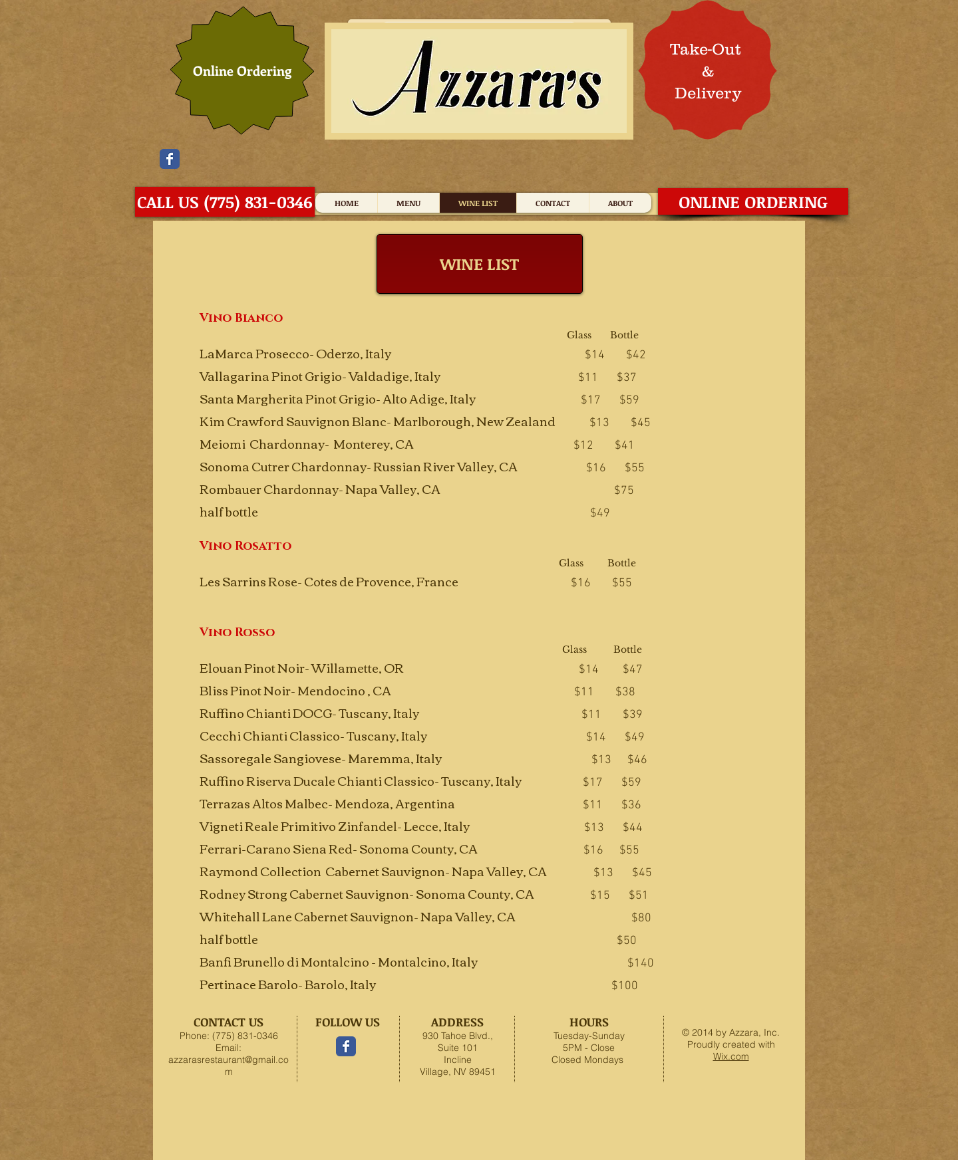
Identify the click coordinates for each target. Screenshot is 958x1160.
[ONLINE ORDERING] (753, 201)
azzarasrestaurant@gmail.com (228, 1066)
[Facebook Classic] (170, 159)
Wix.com (731, 1056)
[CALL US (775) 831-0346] (225, 202)
